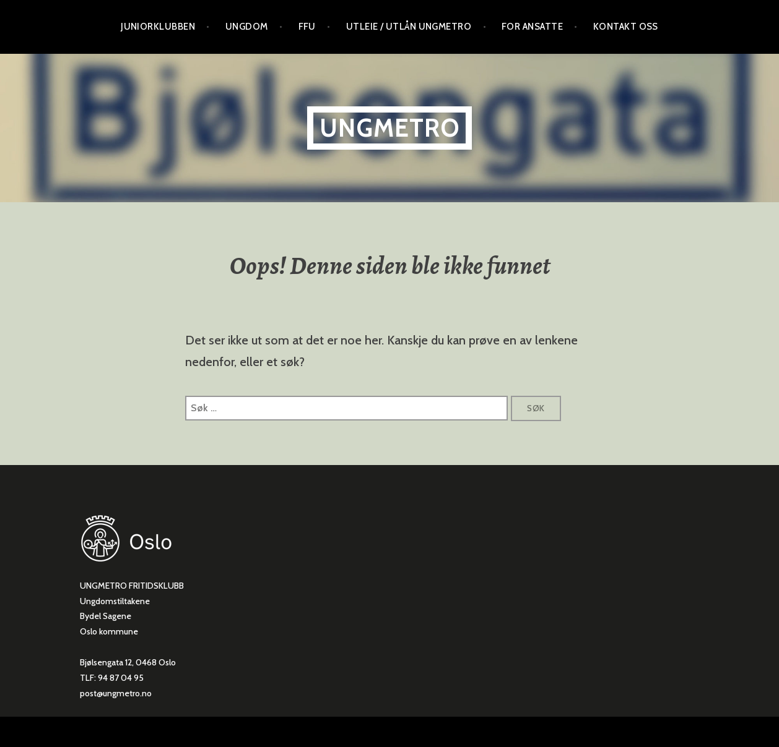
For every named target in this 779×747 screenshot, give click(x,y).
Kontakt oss (625, 26)
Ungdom (246, 26)
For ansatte (532, 26)
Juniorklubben (158, 26)
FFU (307, 26)
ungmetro (389, 128)
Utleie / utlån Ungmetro (408, 26)
